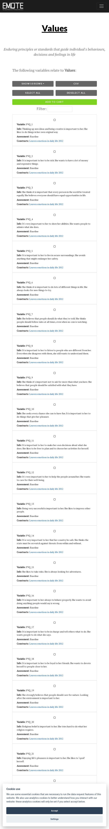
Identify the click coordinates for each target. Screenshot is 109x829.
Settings (54, 819)
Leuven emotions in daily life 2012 (46, 140)
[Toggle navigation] (101, 6)
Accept (54, 810)
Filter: (54, 109)
